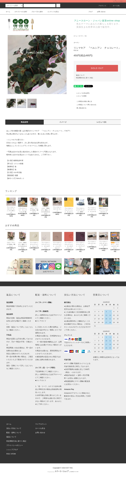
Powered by (63, 471)
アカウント (101, 5)
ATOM (13, 454)
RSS (8, 454)
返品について (80, 75)
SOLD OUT (97, 68)
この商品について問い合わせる (85, 105)
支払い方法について (13, 428)
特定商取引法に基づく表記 (84, 78)
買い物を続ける (80, 108)
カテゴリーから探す (19, 12)
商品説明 (24, 122)
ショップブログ (12, 450)
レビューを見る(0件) (82, 93)
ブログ (89, 12)
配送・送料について (13, 433)
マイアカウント (41, 424)
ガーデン (81, 36)
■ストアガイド (40, 321)
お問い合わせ (99, 12)
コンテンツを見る (52, 12)
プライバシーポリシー (14, 445)
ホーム (8, 12)
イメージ (63, 122)
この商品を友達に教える (83, 101)
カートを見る (40, 428)
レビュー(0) (101, 122)
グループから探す (36, 12)
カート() (115, 5)
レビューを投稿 (80, 96)
